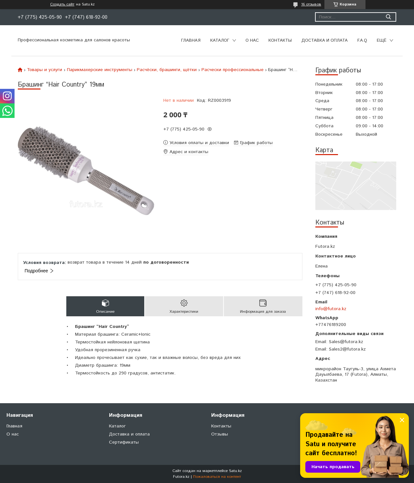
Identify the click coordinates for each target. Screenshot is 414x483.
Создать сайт (62, 4)
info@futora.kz (330, 309)
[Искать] (388, 17)
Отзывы (219, 434)
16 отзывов (311, 4)
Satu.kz (235, 471)
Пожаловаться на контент (217, 476)
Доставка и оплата (324, 40)
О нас (252, 40)
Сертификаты (124, 442)
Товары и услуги (44, 70)
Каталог (219, 40)
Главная (191, 40)
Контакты (280, 40)
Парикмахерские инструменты (99, 70)
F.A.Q (362, 40)
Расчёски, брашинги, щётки (167, 70)
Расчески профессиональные (233, 70)
